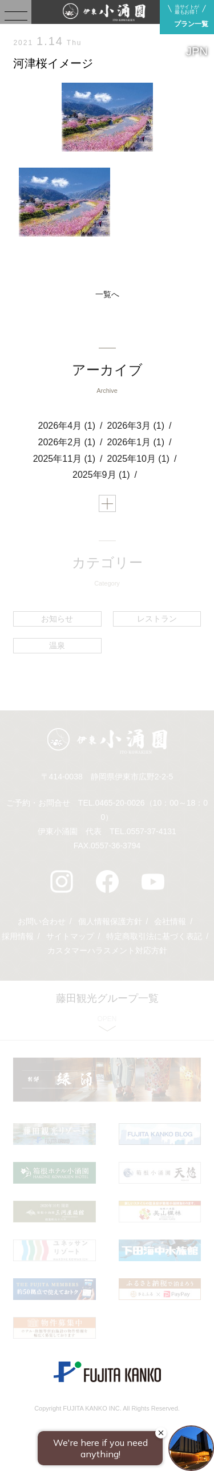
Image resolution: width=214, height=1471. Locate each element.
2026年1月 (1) (136, 442)
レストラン (157, 618)
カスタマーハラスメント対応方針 (107, 950)
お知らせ (57, 618)
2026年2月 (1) (67, 442)
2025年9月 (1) (101, 475)
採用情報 (18, 936)
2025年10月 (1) (138, 459)
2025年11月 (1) (64, 459)
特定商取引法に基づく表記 (154, 936)
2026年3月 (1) (136, 425)
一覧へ (107, 294)
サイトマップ (70, 936)
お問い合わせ (42, 921)
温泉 (57, 645)
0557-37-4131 (151, 831)
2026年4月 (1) (67, 425)
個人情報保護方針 (110, 921)
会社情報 (170, 921)
